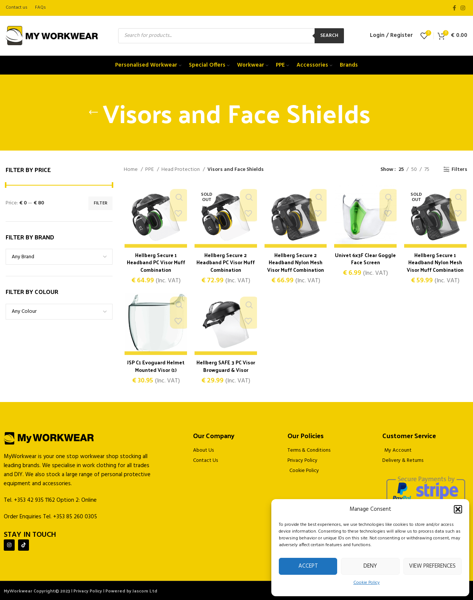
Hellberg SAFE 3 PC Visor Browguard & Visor (226, 366)
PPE (150, 170)
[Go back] (93, 112)
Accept (308, 566)
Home (131, 170)
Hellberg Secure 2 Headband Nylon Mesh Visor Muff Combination (295, 263)
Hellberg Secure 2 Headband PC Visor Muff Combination (225, 263)
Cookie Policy (366, 582)
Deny (370, 566)
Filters (459, 169)
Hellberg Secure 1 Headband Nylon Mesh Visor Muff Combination (435, 263)
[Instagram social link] (462, 8)
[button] (458, 509)
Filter (100, 203)
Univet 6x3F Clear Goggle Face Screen (366, 259)
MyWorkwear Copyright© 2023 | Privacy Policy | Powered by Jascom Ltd (80, 590)
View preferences (432, 566)
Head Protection (181, 170)
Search (329, 36)
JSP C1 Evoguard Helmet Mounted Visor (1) (155, 366)
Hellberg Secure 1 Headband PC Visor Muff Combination (155, 263)
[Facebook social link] (454, 8)
